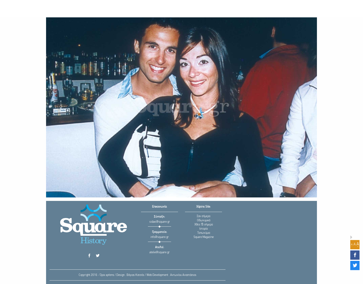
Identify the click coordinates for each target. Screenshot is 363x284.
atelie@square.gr (159, 252)
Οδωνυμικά (203, 220)
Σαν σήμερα (203, 216)
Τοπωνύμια (203, 232)
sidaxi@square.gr (159, 221)
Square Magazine (204, 237)
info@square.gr (159, 237)
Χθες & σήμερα (203, 224)
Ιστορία (203, 228)
